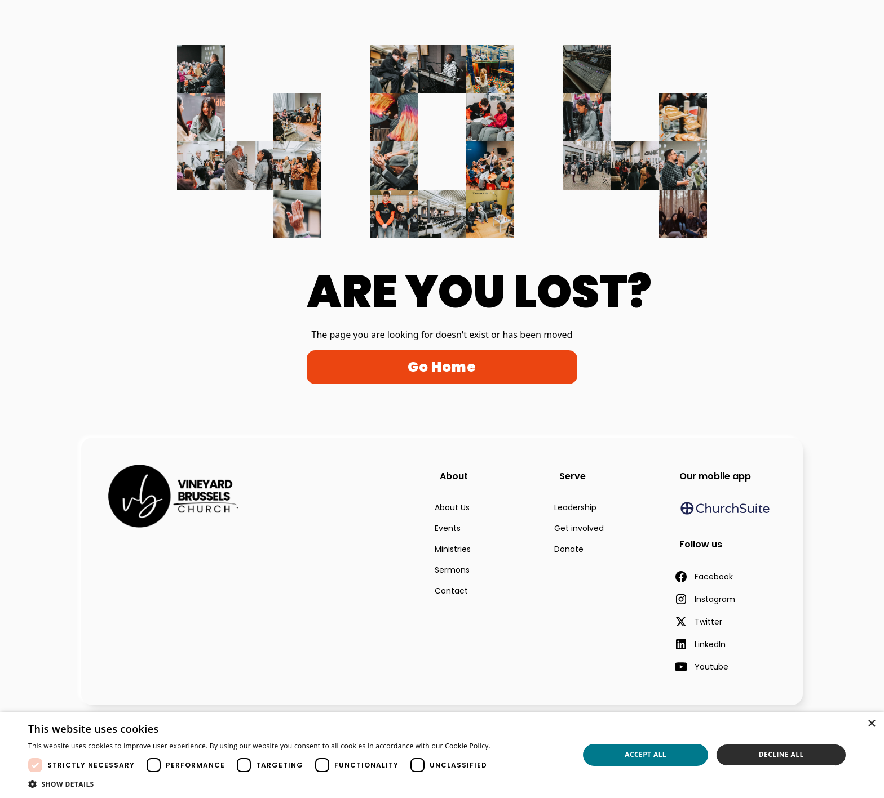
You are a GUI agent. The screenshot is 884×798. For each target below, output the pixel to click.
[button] (280, 784)
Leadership (575, 507)
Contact (451, 590)
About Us (452, 507)
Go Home (442, 367)
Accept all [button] (645, 754)
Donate (569, 549)
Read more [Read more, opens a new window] (512, 746)
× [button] (871, 724)
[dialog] (442, 755)
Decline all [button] (781, 754)
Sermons (452, 570)
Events (448, 528)
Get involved (579, 528)
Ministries (453, 549)
